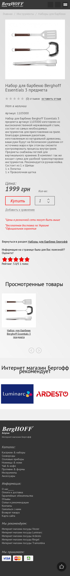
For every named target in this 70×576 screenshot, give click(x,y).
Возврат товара (11, 512)
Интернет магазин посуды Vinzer (20, 529)
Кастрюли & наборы (13, 452)
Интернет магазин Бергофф (16, 436)
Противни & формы (13, 469)
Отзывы (6, 499)
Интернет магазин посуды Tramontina (23, 543)
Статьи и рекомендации (15, 502)
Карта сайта (8, 515)
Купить (17, 201)
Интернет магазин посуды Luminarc (22, 532)
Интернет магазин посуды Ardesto (21, 536)
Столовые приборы (13, 459)
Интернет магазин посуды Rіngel (20, 539)
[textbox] (45, 200)
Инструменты (9, 472)
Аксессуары (8, 476)
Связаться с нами (11, 509)
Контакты (7, 505)
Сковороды (8, 455)
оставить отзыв (51, 98)
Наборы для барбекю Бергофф (48, 241)
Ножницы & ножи (12, 462)
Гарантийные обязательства (17, 495)
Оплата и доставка (12, 492)
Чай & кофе (9, 466)
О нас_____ (8, 489)
